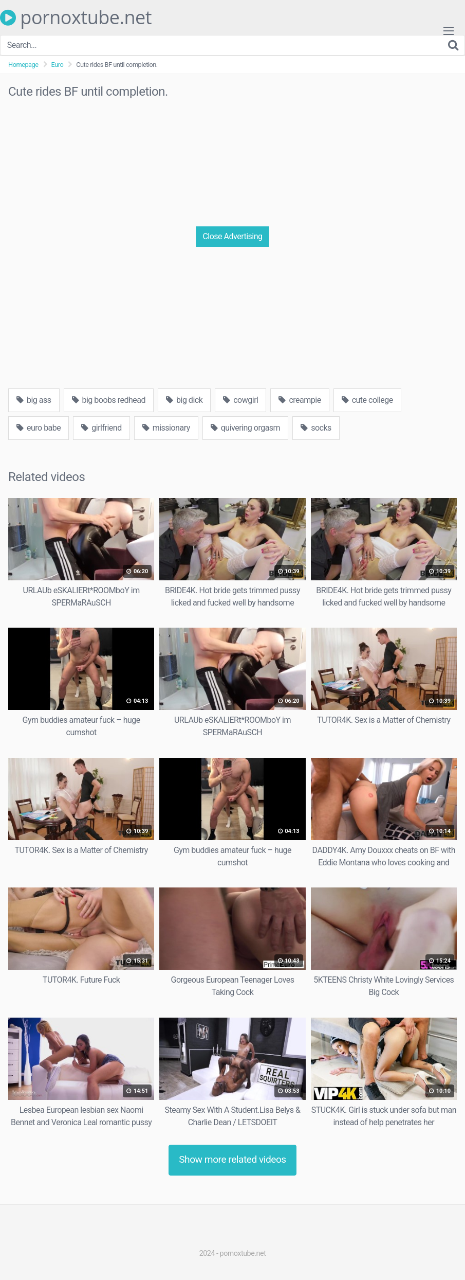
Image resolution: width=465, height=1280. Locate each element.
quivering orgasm (245, 428)
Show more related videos (232, 1159)
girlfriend (101, 428)
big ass (33, 400)
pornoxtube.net (76, 17)
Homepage (23, 64)
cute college (367, 400)
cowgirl (240, 400)
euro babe (38, 428)
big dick (184, 400)
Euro (57, 64)
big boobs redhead (109, 400)
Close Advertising (232, 236)
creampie (299, 400)
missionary (166, 428)
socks (316, 428)
